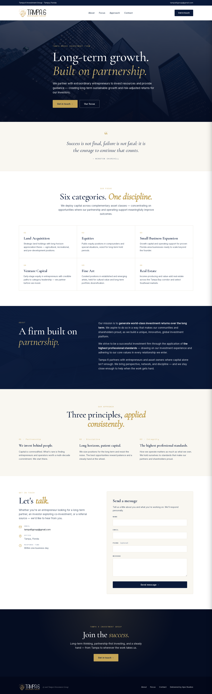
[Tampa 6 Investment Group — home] (33, 13)
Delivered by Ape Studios (181, 687)
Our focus (89, 104)
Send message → (150, 584)
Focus (102, 13)
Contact (128, 13)
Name (115, 517)
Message (117, 556)
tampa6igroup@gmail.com (181, 3)
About (91, 13)
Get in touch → (65, 104)
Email (116, 530)
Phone (120, 543)
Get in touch (184, 13)
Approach (115, 13)
